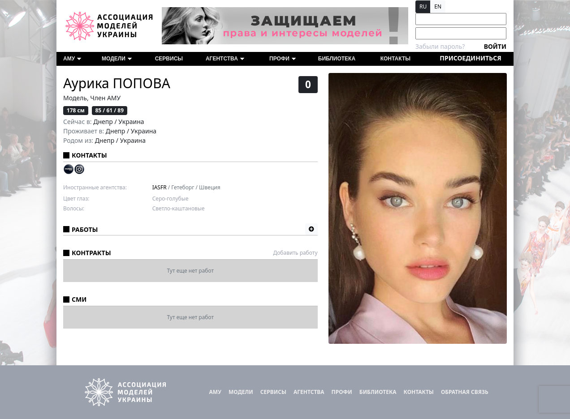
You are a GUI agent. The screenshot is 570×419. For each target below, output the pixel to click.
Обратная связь (464, 392)
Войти (495, 46)
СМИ (79, 299)
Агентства (225, 59)
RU (423, 6)
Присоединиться (470, 58)
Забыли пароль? (440, 46)
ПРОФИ (282, 59)
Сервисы (169, 59)
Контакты (395, 59)
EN (437, 6)
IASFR (159, 187)
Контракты (91, 252)
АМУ (72, 59)
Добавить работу (295, 253)
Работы (85, 229)
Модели (117, 59)
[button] (311, 229)
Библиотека (336, 59)
